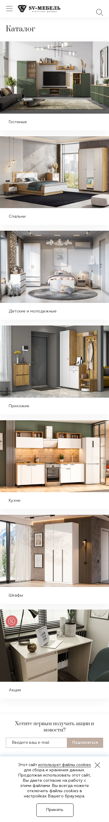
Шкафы (16, 595)
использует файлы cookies (64, 765)
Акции (15, 690)
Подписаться (85, 743)
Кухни (14, 501)
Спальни (17, 216)
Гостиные (18, 122)
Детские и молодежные (33, 311)
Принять (55, 810)
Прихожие (19, 406)
